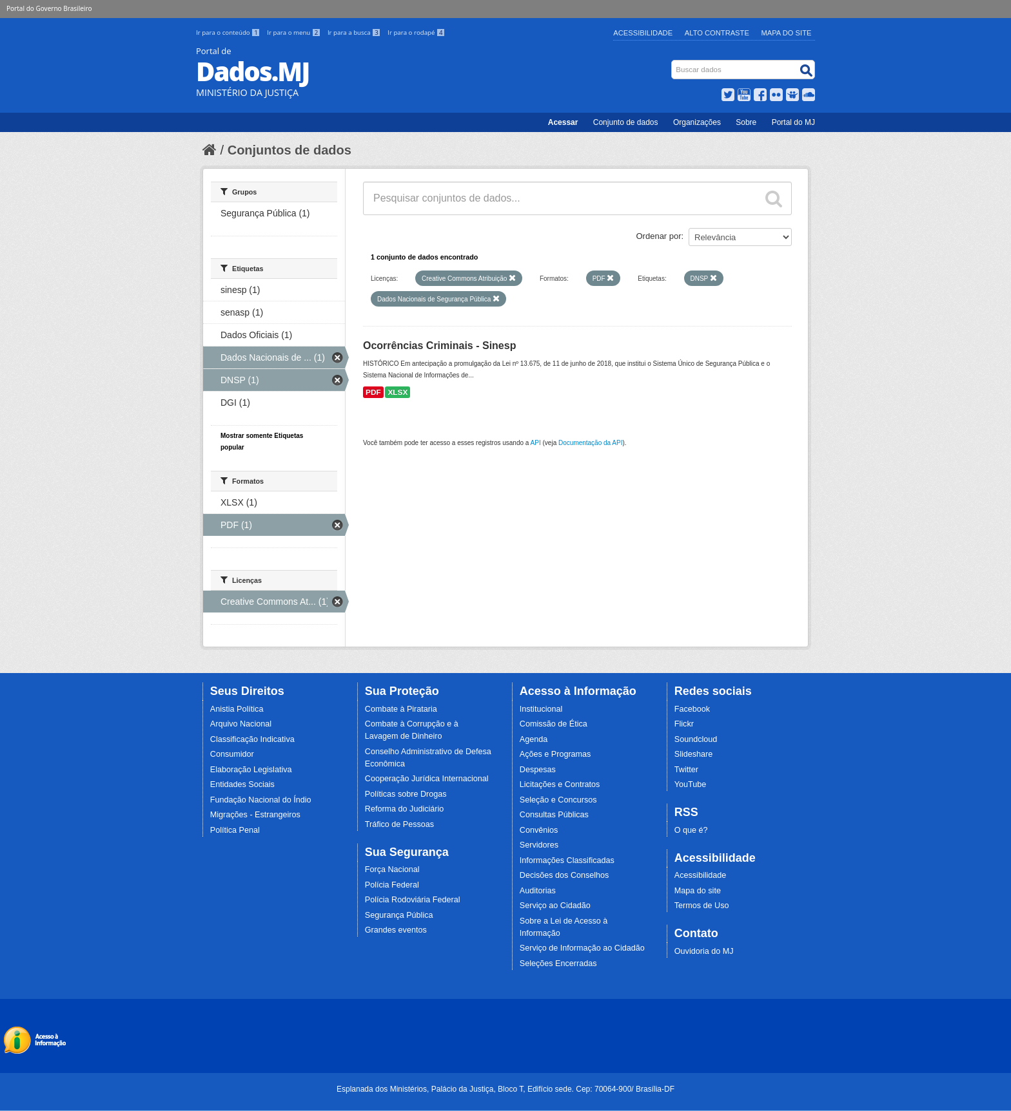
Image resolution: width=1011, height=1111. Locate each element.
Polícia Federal (392, 884)
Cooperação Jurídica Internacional (427, 778)
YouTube (690, 784)
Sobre (746, 122)
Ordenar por (659, 236)
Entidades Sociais (242, 784)
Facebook (692, 709)
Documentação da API (590, 442)
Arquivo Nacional (240, 723)
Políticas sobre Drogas (406, 794)
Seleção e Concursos (558, 799)
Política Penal (235, 830)
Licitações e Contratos (560, 784)
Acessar (563, 122)
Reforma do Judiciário (404, 808)
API (536, 442)
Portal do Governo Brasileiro (49, 8)
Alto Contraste (717, 33)
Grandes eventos (396, 930)
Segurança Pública (399, 915)
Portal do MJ (793, 122)
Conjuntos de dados (289, 150)
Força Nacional (392, 869)
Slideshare (693, 754)
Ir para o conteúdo (229, 32)
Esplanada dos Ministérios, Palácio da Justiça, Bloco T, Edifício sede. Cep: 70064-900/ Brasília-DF (505, 1089)
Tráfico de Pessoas (399, 824)
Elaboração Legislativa (251, 769)
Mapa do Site (786, 33)
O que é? (691, 830)
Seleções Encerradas (558, 963)
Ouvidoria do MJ (704, 951)
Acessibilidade (642, 33)
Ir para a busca (355, 32)
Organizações (697, 122)
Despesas (538, 769)
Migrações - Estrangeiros (255, 814)
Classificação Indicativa (252, 739)
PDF (373, 392)
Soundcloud (696, 739)
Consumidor (232, 754)
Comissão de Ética (553, 723)
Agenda (533, 739)
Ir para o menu (294, 32)
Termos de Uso (701, 905)
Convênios (539, 830)
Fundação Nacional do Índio (260, 799)
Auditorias (538, 890)
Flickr (684, 723)
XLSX (397, 392)
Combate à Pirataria (401, 709)
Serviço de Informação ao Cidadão (582, 948)
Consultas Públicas (554, 814)
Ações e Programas (555, 754)
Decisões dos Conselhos (564, 875)
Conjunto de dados (625, 122)
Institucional (541, 709)
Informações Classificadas (567, 860)
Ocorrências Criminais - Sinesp (439, 345)
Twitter (686, 769)
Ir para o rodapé (416, 32)
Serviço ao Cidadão (555, 905)
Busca (672, 62)
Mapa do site (697, 890)
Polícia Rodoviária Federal (412, 899)
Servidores (539, 845)
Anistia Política (237, 709)
